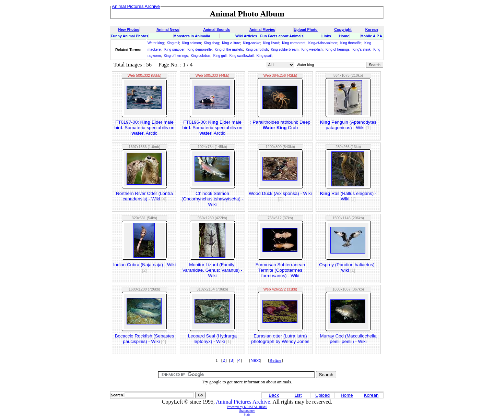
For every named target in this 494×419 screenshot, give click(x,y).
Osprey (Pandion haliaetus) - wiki (348, 267)
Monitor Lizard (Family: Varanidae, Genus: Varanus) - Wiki (212, 270)
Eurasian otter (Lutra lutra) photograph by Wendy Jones (280, 338)
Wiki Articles (246, 36)
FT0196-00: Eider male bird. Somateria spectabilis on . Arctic (213, 128)
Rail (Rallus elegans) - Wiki (348, 196)
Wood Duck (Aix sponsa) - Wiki (280, 196)
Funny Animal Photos (129, 36)
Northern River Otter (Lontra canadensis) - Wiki (144, 196)
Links (326, 36)
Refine (275, 360)
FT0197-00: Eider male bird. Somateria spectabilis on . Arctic (145, 128)
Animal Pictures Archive (243, 402)
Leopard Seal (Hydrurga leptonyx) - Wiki (212, 338)
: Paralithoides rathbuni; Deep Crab (280, 125)
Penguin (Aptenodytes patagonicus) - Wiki (348, 125)
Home (344, 36)
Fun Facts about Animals (281, 36)
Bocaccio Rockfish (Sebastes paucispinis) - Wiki (144, 338)
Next (255, 360)
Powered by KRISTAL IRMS (247, 407)
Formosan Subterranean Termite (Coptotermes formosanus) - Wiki (280, 270)
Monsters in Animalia (192, 36)
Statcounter (247, 410)
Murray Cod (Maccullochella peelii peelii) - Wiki (348, 338)
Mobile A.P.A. (372, 36)
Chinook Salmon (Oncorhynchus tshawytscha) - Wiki (212, 199)
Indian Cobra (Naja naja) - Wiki (144, 267)
